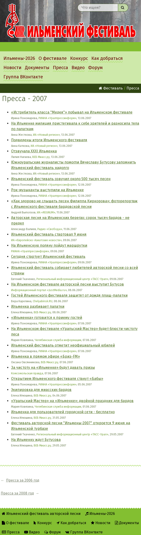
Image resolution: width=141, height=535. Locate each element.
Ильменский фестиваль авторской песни (70, 21)
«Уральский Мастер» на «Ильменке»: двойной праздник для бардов (72, 401)
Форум (95, 67)
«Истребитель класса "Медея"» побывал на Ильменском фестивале (71, 112)
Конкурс (79, 58)
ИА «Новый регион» (46, 134)
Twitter (68, 528)
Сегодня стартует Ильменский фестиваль (48, 256)
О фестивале (53, 58)
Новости (12, 67)
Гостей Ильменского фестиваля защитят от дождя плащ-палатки (69, 295)
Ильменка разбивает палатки (37, 306)
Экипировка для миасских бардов (41, 389)
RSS (50, 528)
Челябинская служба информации (58, 340)
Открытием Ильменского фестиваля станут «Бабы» (57, 378)
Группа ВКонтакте (23, 77)
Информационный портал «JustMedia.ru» (39, 290)
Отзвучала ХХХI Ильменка (34, 151)
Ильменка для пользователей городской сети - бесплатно (63, 412)
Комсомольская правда (27, 373)
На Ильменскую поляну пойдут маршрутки (49, 245)
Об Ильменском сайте (21, 528)
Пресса (60, 67)
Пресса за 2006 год (22, 480)
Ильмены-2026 (19, 58)
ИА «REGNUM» (46, 212)
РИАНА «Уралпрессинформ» (57, 118)
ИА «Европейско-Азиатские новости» (36, 240)
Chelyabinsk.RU (42, 301)
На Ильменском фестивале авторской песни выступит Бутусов (67, 284)
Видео (78, 67)
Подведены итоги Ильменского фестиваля (49, 140)
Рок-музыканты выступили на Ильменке (47, 190)
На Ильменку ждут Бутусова (36, 439)
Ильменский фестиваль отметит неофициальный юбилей (63, 345)
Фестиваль (111, 88)
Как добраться (107, 58)
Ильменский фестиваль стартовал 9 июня (49, 234)
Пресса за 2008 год (67, 480)
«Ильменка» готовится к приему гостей (46, 317)
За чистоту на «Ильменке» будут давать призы (53, 367)
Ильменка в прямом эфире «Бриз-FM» (45, 356)
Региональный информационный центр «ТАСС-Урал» (72, 279)
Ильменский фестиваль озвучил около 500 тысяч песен (61, 179)
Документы (37, 67)
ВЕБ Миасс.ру (41, 157)
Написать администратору (107, 528)
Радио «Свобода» (49, 229)
